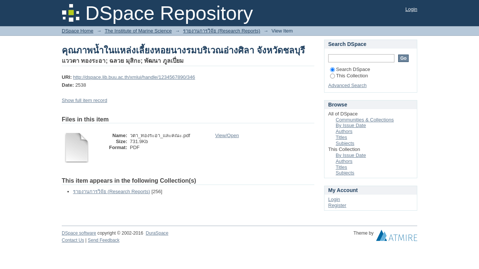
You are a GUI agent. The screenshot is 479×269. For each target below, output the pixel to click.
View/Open (227, 135)
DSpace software (79, 233)
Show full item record (84, 100)
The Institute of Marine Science (138, 31)
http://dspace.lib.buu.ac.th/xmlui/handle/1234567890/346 (134, 77)
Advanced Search (347, 85)
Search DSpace (350, 69)
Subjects (345, 143)
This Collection (349, 75)
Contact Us (73, 240)
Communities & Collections (365, 120)
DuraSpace (157, 233)
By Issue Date (351, 125)
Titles (341, 137)
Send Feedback (104, 240)
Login (411, 9)
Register (337, 205)
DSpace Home (78, 31)
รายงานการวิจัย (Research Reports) (221, 31)
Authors (344, 131)
